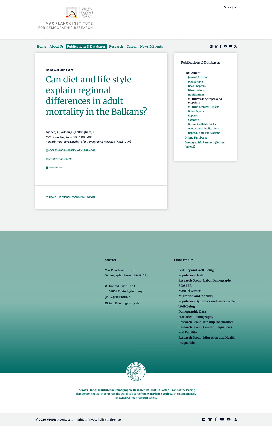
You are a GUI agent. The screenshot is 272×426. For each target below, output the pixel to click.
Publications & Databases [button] (86, 46)
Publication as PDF (60, 159)
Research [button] (116, 46)
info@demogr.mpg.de (124, 303)
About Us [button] (56, 46)
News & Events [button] (151, 46)
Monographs (195, 81)
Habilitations (196, 94)
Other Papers (196, 111)
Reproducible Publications (204, 132)
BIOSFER (185, 286)
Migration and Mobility (195, 296)
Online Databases (196, 137)
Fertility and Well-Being (196, 270)
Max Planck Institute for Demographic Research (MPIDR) (119, 390)
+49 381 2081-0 (120, 297)
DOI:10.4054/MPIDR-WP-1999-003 (72, 150)
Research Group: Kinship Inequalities (205, 322)
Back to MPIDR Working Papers (72, 196)
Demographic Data (192, 312)
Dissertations (196, 90)
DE (235, 7)
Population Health (191, 275)
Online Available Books (202, 124)
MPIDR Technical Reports (203, 106)
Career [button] (132, 46)
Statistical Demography (195, 317)
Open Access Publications (203, 128)
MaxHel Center (189, 291)
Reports (193, 115)
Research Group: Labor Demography (205, 280)
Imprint (79, 419)
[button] (225, 7)
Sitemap (115, 419)
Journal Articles (197, 77)
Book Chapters (197, 86)
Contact (65, 419)
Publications (193, 73)
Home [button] (41, 46)
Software (193, 119)
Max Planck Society (159, 393)
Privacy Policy (97, 419)
